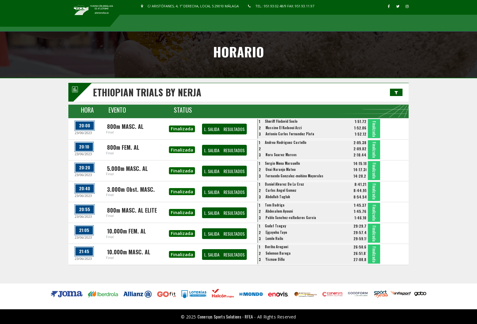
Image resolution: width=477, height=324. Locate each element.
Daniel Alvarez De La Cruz (284, 184)
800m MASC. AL (125, 126)
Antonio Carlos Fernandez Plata (289, 133)
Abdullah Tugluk (277, 196)
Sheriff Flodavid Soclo (281, 121)
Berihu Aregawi (276, 246)
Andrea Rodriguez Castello (285, 142)
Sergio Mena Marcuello (282, 163)
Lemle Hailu (274, 238)
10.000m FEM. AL (126, 231)
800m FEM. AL (123, 147)
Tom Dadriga (274, 204)
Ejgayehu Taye (276, 232)
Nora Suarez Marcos (281, 154)
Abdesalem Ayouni (279, 211)
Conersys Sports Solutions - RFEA (225, 316)
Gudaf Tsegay (275, 225)
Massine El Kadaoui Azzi (283, 127)
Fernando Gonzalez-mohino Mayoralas (294, 175)
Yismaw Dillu (274, 259)
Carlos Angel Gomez (280, 190)
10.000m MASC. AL (128, 252)
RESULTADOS (234, 129)
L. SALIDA (211, 129)
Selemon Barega (278, 253)
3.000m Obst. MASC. (131, 189)
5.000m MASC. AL (127, 168)
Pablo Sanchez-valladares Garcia (290, 217)
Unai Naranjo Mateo (280, 169)
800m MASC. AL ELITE (132, 210)
